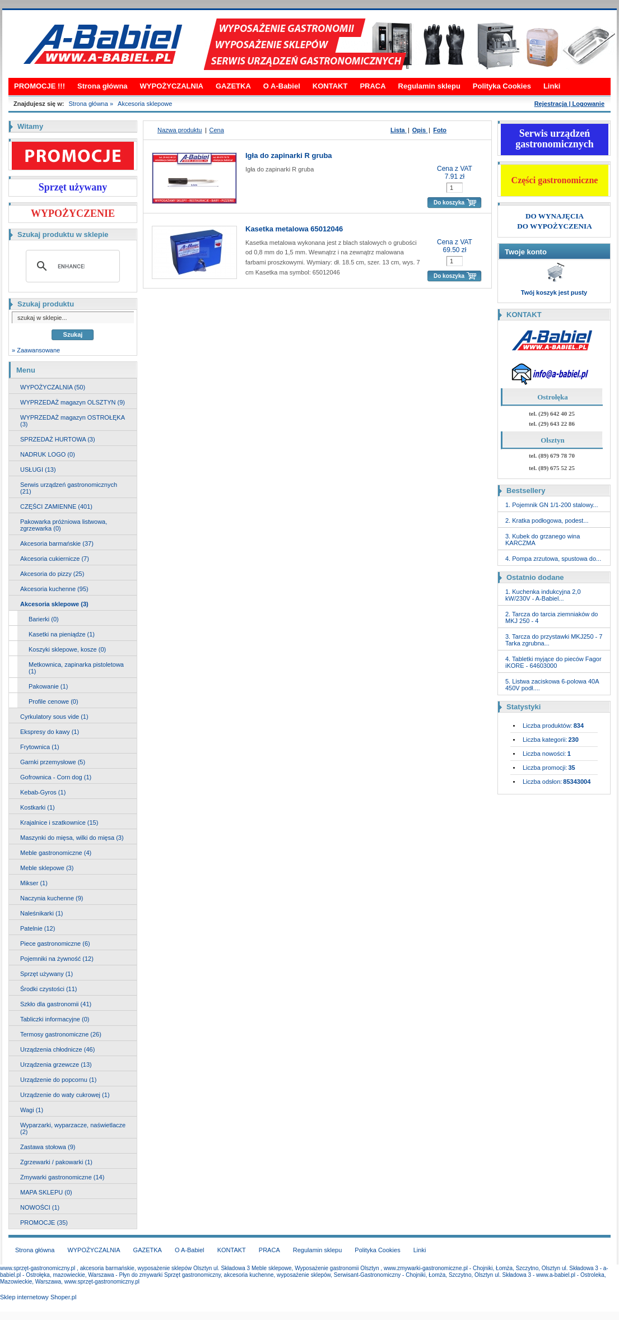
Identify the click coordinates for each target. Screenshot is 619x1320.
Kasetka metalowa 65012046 (294, 229)
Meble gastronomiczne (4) (55, 852)
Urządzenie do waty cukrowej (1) (65, 1094)
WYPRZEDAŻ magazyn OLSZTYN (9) (72, 402)
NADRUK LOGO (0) (47, 454)
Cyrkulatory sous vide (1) (54, 716)
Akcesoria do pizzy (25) (52, 573)
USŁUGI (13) (38, 469)
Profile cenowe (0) (53, 701)
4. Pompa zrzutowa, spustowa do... (553, 558)
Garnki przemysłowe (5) (52, 762)
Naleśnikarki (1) (41, 913)
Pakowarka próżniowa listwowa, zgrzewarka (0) (63, 525)
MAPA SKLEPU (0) (46, 1192)
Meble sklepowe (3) (46, 867)
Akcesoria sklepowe (145, 103)
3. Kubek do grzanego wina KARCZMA (542, 539)
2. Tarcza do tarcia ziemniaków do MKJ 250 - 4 (551, 617)
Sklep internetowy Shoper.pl (38, 1297)
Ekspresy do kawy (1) (49, 731)
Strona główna (102, 86)
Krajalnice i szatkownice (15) (59, 822)
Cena (217, 130)
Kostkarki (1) (37, 807)
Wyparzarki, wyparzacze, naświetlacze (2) (72, 1128)
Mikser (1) (34, 883)
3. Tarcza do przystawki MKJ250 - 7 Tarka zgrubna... (553, 640)
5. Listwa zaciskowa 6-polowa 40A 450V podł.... (552, 684)
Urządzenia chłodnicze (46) (57, 1049)
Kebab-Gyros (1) (43, 792)
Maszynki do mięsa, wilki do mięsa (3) (72, 837)
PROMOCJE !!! (39, 86)
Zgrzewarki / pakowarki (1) (56, 1162)
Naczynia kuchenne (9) (51, 898)
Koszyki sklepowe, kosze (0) (67, 649)
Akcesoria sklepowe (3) (54, 604)
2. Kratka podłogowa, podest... (547, 520)
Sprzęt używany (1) (46, 973)
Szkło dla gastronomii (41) (55, 1004)
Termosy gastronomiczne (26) (60, 1034)
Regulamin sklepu (429, 86)
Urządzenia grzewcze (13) (56, 1064)
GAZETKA (233, 86)
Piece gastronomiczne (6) (55, 943)
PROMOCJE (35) (44, 1222)
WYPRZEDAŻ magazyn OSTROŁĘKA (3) (72, 420)
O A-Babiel (281, 86)
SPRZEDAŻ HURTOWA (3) (57, 439)
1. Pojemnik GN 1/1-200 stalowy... (551, 504)
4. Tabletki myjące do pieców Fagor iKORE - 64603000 (553, 662)
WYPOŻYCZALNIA (171, 86)
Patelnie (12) (37, 928)
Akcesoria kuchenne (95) (54, 588)
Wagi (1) (31, 1110)
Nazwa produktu (179, 130)
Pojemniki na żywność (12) (57, 958)
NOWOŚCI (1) (39, 1207)
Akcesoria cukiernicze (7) (54, 558)
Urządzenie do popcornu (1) (58, 1079)
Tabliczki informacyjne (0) (54, 1019)
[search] (71, 266)
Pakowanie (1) (48, 686)
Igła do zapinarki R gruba (288, 155)
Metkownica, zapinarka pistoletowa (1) (76, 668)
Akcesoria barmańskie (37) (57, 543)
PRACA (372, 86)
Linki (551, 86)
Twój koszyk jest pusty (554, 292)
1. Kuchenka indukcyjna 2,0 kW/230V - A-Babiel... (543, 595)
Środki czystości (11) (48, 989)
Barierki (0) (44, 619)
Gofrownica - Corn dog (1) (55, 777)
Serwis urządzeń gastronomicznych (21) (68, 488)
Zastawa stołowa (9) (47, 1147)
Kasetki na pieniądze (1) (62, 634)
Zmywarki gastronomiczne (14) (62, 1177)
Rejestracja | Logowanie (569, 103)
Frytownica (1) (39, 746)
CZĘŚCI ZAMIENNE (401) (56, 506)
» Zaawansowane (36, 350)
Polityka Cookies (502, 86)
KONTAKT (330, 86)
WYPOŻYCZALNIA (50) (52, 387)
